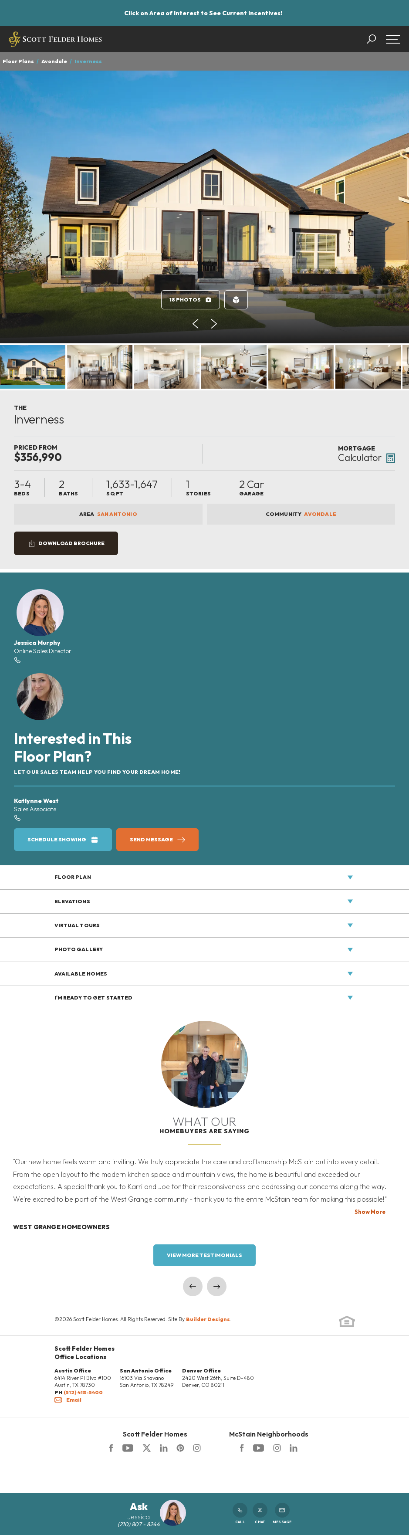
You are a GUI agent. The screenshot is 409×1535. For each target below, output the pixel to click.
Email (67, 1399)
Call (240, 1513)
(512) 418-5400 (83, 1392)
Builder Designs (208, 1319)
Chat (260, 1513)
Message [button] (282, 1513)
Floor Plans (18, 61)
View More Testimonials (204, 1255)
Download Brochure (71, 543)
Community (301, 514)
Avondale (54, 61)
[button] (375, 39)
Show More (370, 1211)
